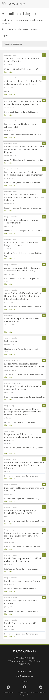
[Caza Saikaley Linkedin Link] (40, 687)
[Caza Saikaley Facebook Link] (24, 687)
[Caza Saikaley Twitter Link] (8, 687)
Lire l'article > (9, 72)
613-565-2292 (24, 671)
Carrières (24, 681)
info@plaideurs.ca (24, 676)
